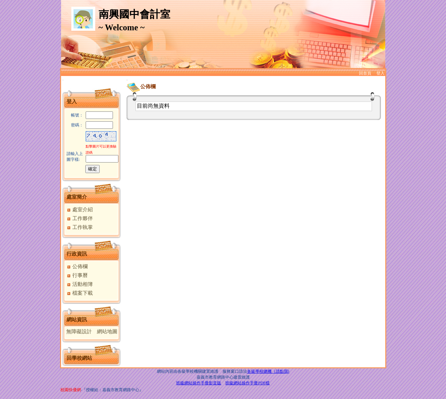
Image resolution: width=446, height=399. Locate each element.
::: (62, 80)
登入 (380, 73)
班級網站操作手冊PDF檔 (247, 383)
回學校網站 (79, 358)
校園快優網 (70, 389)
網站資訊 (77, 319)
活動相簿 (79, 284)
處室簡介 (77, 197)
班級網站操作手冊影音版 (198, 383)
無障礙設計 (79, 331)
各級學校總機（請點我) (268, 371)
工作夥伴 (79, 218)
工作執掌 (79, 227)
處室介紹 (79, 209)
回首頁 (365, 73)
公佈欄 (77, 266)
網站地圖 (107, 331)
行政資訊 (77, 254)
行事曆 (77, 275)
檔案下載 (79, 293)
